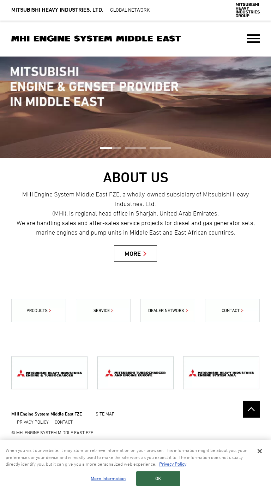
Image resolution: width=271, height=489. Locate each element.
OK (158, 479)
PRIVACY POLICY (33, 422)
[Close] (259, 452)
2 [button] (135, 148)
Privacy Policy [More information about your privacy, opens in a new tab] (172, 464)
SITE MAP (105, 414)
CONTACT (64, 422)
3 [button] (160, 148)
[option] (135, 107)
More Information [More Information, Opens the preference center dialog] (108, 479)
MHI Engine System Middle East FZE (46, 414)
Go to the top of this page (251, 409)
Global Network (80, 10)
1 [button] (110, 148)
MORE (133, 253)
